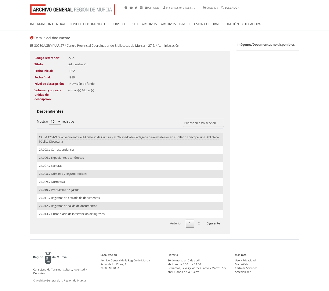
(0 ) (219, 8)
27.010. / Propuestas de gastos (59, 189)
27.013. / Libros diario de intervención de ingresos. (72, 213)
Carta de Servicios (246, 266)
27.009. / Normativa (52, 181)
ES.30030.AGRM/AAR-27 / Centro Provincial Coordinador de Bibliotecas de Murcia (87, 46)
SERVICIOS (119, 24)
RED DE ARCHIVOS (144, 24)
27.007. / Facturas (50, 165)
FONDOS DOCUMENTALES (88, 24)
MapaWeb (241, 263)
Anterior (176, 222)
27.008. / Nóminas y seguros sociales (63, 173)
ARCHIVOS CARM (173, 24)
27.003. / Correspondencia (56, 149)
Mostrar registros (55, 121)
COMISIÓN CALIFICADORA (242, 24)
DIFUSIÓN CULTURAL (204, 24)
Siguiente (213, 222)
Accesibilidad (243, 270)
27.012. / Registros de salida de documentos (68, 205)
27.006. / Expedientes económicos (61, 157)
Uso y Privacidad (245, 259)
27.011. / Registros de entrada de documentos (69, 197)
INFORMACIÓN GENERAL (47, 24)
